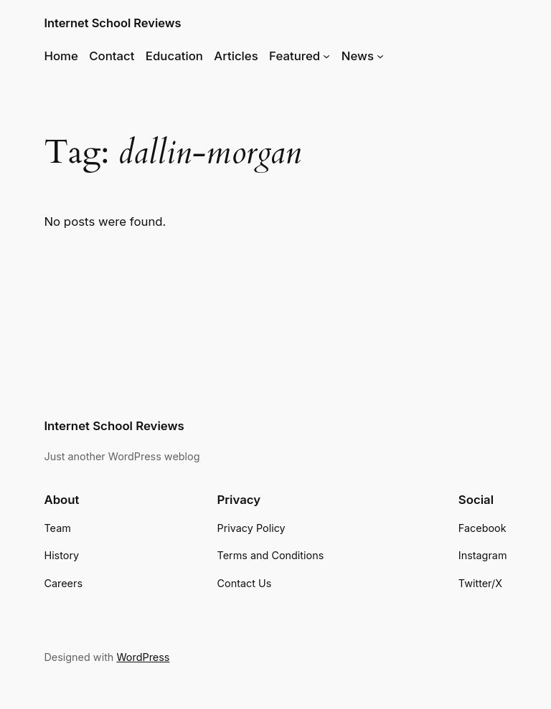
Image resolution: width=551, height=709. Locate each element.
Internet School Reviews (112, 23)
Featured (294, 56)
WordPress (142, 657)
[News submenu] (380, 56)
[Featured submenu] (326, 56)
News (358, 56)
